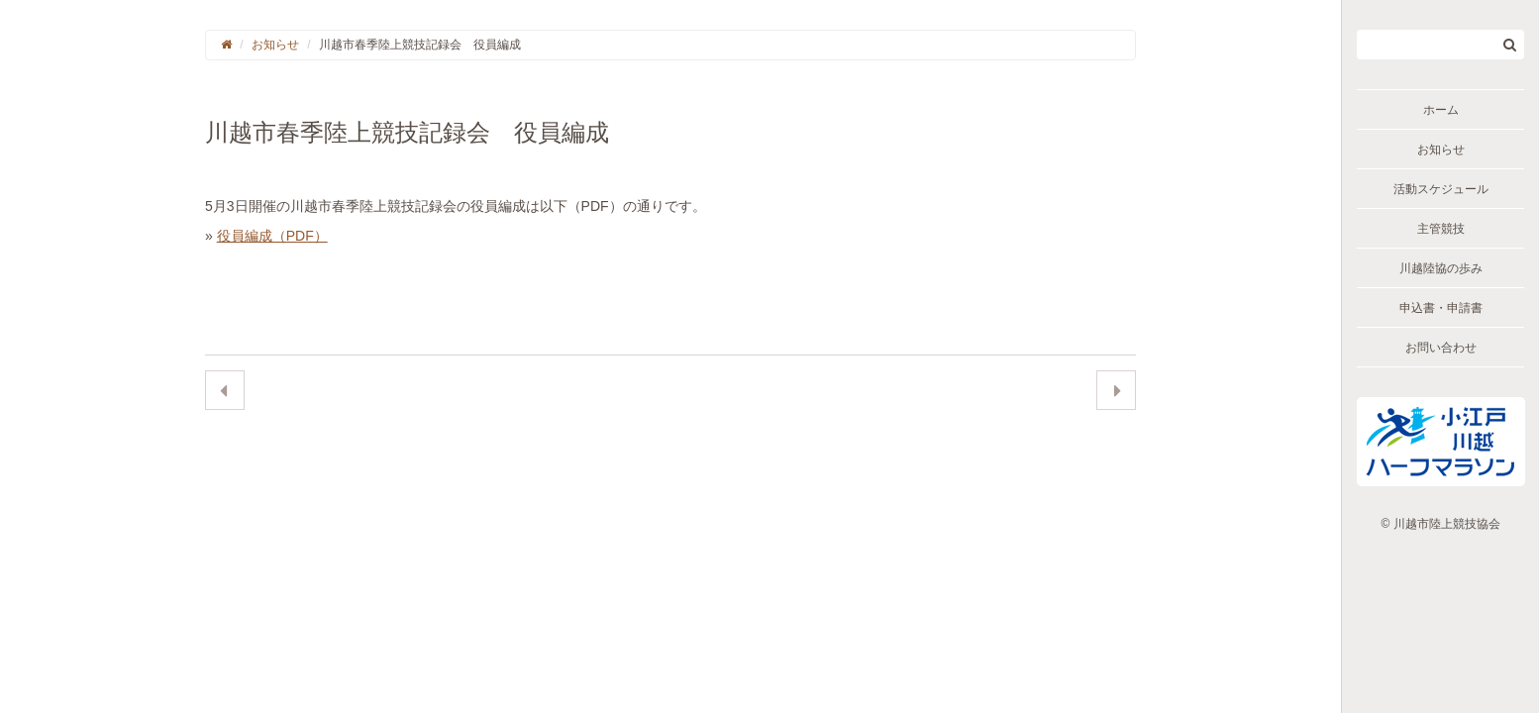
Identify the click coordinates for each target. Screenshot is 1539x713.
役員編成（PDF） (272, 236)
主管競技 (1441, 229)
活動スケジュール (1440, 189)
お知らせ (1441, 149)
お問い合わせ (1441, 348)
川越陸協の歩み (1441, 268)
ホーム (1441, 110)
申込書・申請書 (1441, 308)
